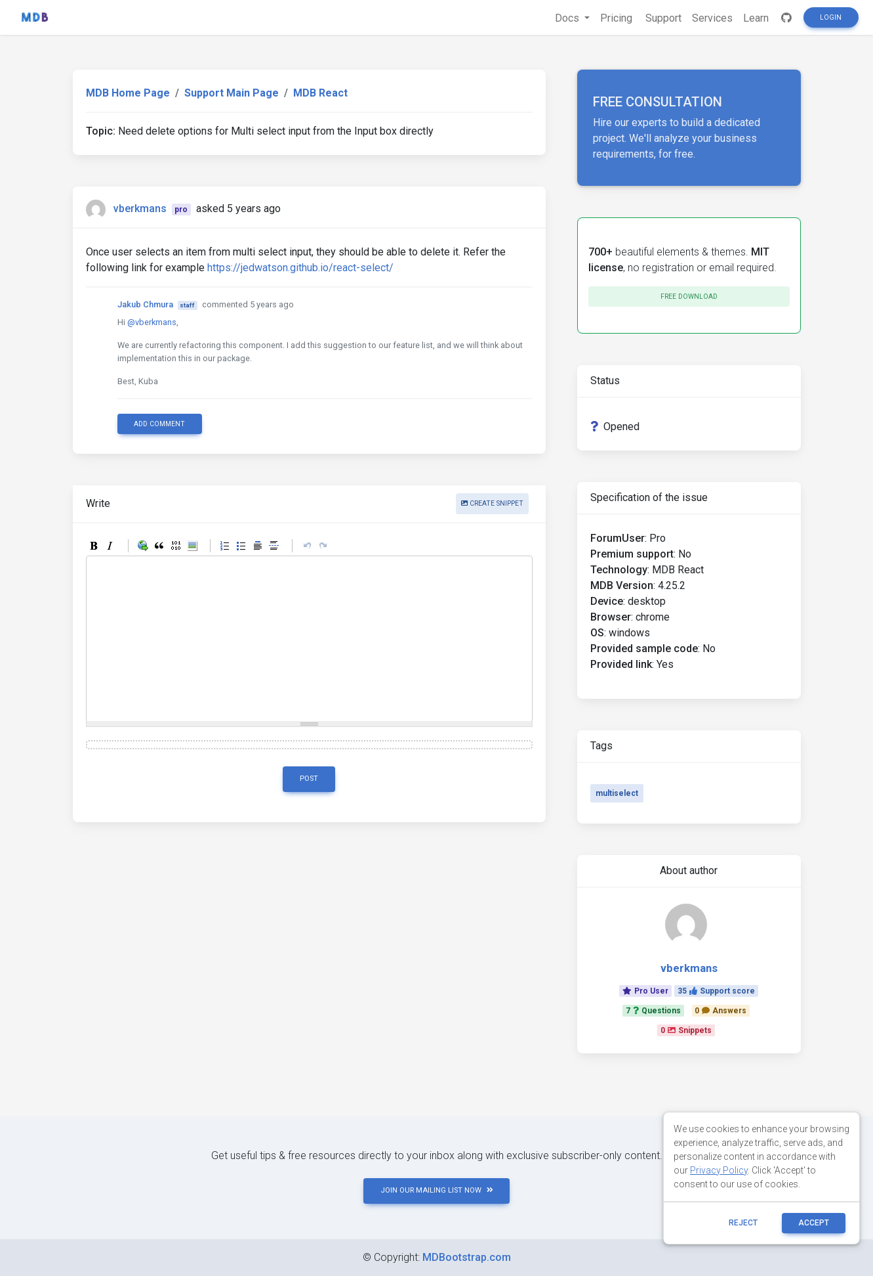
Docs (568, 18)
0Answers (720, 1010)
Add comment (159, 424)
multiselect (617, 793)
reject (743, 1222)
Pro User (645, 991)
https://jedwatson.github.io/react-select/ (300, 267)
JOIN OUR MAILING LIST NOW (436, 1190)
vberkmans (140, 208)
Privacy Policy (719, 1170)
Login (831, 17)
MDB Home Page (128, 93)
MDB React (320, 93)
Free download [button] (689, 296)
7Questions (653, 1010)
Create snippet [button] (492, 503)
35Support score (716, 991)
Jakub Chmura (145, 304)
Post (309, 778)
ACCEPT (813, 1222)
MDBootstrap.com (466, 1257)
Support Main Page (231, 93)
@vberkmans (151, 322)
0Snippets (686, 1030)
